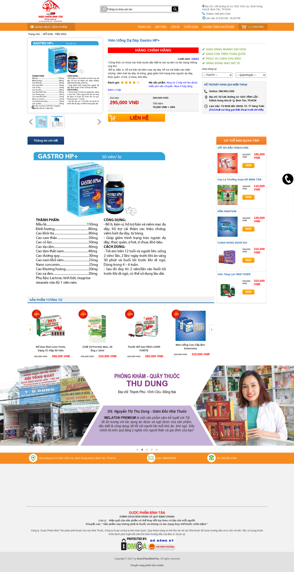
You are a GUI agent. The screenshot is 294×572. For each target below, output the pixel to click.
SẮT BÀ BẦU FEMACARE (233, 147)
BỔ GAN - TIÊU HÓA (54, 34)
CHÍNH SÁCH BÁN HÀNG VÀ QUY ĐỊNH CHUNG (146, 516)
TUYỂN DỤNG (191, 27)
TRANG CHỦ (144, 27)
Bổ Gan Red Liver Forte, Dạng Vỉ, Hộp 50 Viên (51, 348)
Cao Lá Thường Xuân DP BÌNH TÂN (239, 179)
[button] (137, 450)
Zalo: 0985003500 (166, 458)
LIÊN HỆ (175, 27)
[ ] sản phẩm (252, 26)
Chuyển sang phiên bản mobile (147, 565)
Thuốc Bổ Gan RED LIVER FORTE (144, 348)
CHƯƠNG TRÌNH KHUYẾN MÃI (218, 27)
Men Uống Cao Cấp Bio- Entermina (190, 346)
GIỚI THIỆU (161, 27)
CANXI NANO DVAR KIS (232, 242)
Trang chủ (34, 34)
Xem (248, 165)
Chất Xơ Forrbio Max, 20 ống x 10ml (97, 348)
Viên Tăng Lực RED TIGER (233, 274)
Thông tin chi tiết (46, 140)
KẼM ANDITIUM (226, 211)
